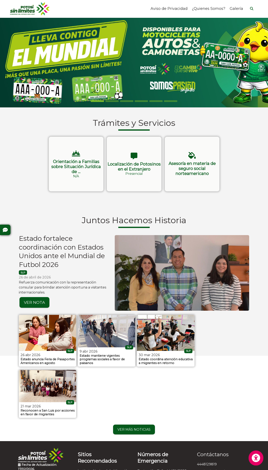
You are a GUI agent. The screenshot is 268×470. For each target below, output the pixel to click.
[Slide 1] (112, 101)
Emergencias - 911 (152, 447)
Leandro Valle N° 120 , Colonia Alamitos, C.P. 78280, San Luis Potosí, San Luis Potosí (221, 432)
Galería (236, 8)
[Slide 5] (170, 101)
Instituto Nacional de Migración (104, 419)
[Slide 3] (141, 101)
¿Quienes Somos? (208, 8)
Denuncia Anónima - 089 (158, 440)
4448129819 (207, 412)
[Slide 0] (97, 101)
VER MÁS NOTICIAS (134, 378)
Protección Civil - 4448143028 (162, 419)
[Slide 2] (126, 101)
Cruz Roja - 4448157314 (156, 433)
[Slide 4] (156, 101)
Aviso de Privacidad (169, 8)
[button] (76, 164)
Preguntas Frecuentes (37, 424)
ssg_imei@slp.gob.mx (214, 419)
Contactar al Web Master (177, 464)
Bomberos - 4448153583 (157, 426)
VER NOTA (34, 302)
